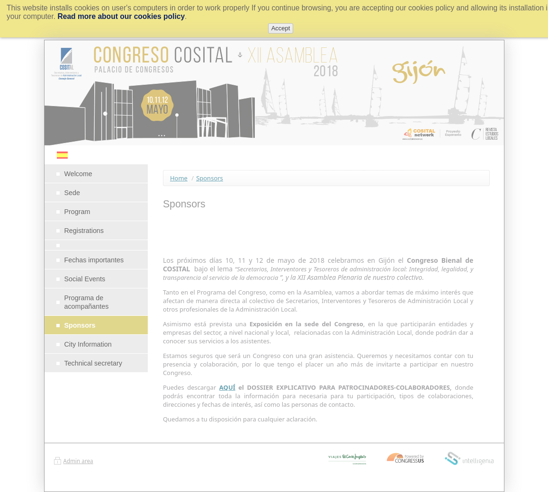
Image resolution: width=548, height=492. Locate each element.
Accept (280, 28)
